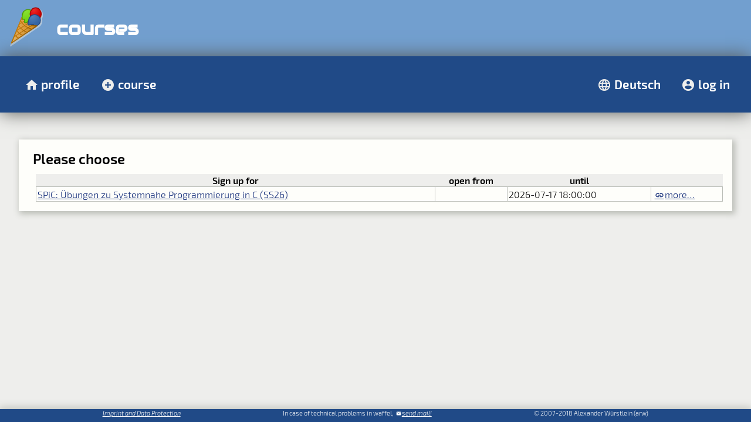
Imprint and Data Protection (142, 413)
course (137, 84)
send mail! (417, 413)
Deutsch (637, 84)
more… (680, 194)
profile (60, 84)
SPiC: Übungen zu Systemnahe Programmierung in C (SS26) (163, 194)
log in (714, 84)
